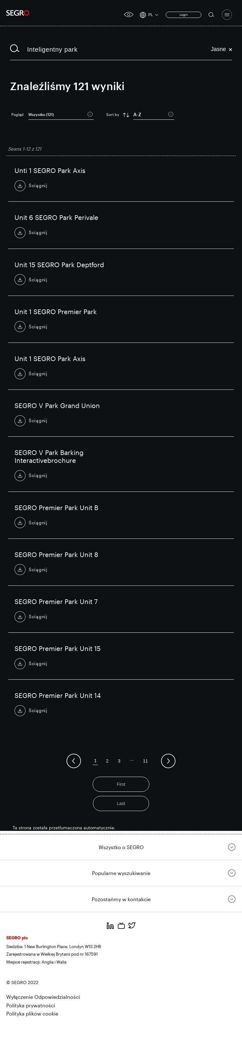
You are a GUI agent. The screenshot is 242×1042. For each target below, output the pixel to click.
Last (121, 803)
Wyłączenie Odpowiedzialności (43, 997)
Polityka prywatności (30, 1005)
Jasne (221, 49)
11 (145, 760)
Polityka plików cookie (32, 1013)
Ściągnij (38, 185)
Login (184, 14)
